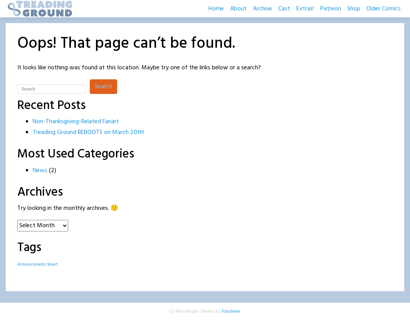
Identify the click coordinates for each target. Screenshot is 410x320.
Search (103, 87)
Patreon (330, 9)
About (238, 9)
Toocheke (231, 311)
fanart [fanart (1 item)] (52, 264)
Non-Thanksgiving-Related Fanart (76, 122)
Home (216, 9)
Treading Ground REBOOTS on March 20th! (88, 132)
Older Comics (383, 9)
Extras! (305, 9)
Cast (284, 9)
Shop (353, 9)
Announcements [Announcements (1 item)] (31, 264)
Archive (262, 9)
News (40, 171)
